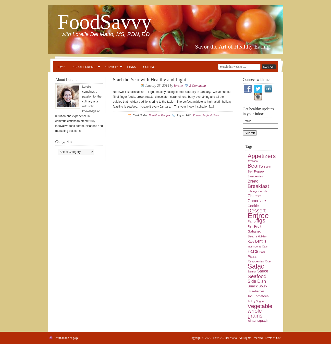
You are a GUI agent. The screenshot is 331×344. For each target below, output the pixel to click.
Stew (216, 115)
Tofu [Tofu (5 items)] (250, 296)
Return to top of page (66, 338)
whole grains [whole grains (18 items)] (255, 313)
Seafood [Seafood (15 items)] (257, 276)
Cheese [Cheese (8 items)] (254, 196)
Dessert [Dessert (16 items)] (257, 211)
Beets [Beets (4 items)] (267, 166)
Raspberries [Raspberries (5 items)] (256, 261)
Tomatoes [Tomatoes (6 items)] (261, 296)
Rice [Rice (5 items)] (268, 261)
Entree (197, 115)
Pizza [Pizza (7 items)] (252, 256)
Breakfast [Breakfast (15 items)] (258, 186)
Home (61, 67)
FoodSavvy (105, 22)
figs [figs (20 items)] (260, 220)
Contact (150, 67)
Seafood (207, 115)
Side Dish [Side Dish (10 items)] (257, 281)
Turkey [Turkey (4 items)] (252, 301)
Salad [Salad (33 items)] (256, 266)
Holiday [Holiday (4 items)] (262, 236)
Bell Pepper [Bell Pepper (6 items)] (256, 171)
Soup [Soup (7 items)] (262, 286)
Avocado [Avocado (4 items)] (253, 161)
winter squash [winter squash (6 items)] (258, 320)
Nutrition (154, 115)
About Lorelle (84, 67)
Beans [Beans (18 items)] (255, 166)
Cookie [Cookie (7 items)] (253, 206)
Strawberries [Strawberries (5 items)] (256, 291)
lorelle (178, 85)
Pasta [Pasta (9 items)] (253, 251)
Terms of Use (273, 338)
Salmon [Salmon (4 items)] (252, 271)
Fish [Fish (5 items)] (250, 226)
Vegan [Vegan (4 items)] (260, 301)
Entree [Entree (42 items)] (258, 215)
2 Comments (198, 85)
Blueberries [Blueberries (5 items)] (255, 176)
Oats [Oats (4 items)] (265, 246)
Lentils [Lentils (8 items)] (260, 241)
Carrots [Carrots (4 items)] (262, 191)
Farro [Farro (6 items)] (252, 221)
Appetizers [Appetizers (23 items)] (262, 156)
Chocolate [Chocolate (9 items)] (257, 200)
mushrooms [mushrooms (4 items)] (254, 246)
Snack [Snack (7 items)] (253, 286)
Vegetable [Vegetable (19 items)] (260, 306)
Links (131, 67)
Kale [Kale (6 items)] (251, 241)
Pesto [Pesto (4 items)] (262, 251)
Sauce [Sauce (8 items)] (262, 271)
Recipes (165, 115)
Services (111, 67)
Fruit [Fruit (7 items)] (257, 226)
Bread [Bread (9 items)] (253, 181)
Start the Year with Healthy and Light (149, 79)
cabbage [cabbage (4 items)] (253, 191)
